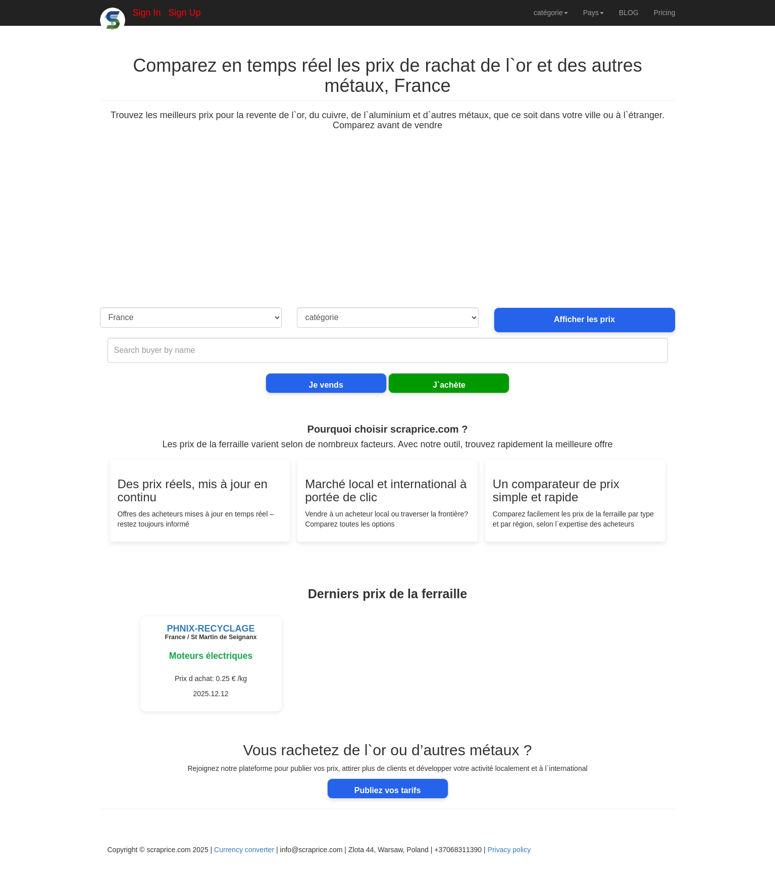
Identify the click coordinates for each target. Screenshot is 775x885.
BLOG (629, 13)
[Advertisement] (388, 231)
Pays (593, 13)
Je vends (325, 385)
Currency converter (244, 850)
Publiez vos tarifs (387, 790)
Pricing (665, 13)
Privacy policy (509, 850)
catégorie (551, 13)
